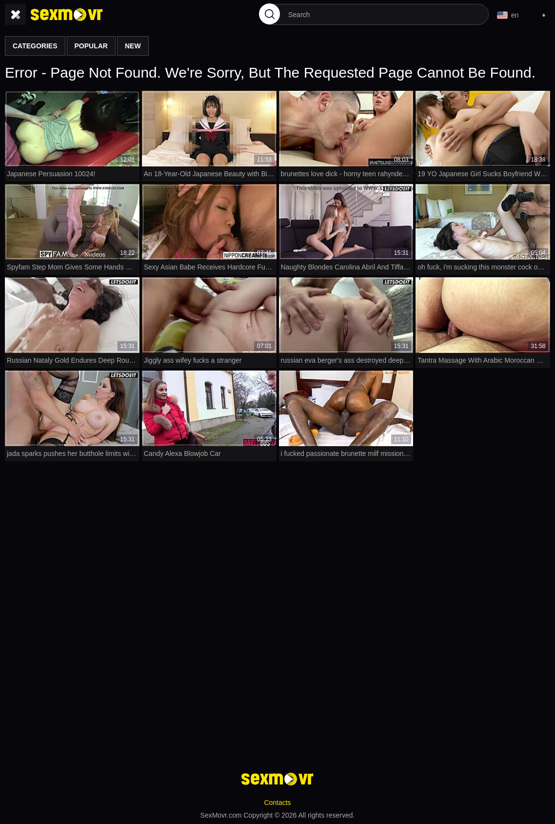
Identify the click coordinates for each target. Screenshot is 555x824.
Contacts (277, 802)
